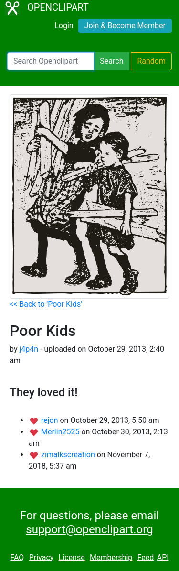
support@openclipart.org (89, 529)
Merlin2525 (61, 431)
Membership (111, 557)
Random (151, 60)
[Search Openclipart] (50, 61)
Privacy (41, 557)
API (163, 557)
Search (111, 60)
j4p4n (28, 349)
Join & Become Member (125, 25)
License (72, 557)
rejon (50, 420)
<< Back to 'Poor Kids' (46, 304)
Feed (145, 557)
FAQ (17, 557)
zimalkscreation (69, 454)
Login (63, 25)
